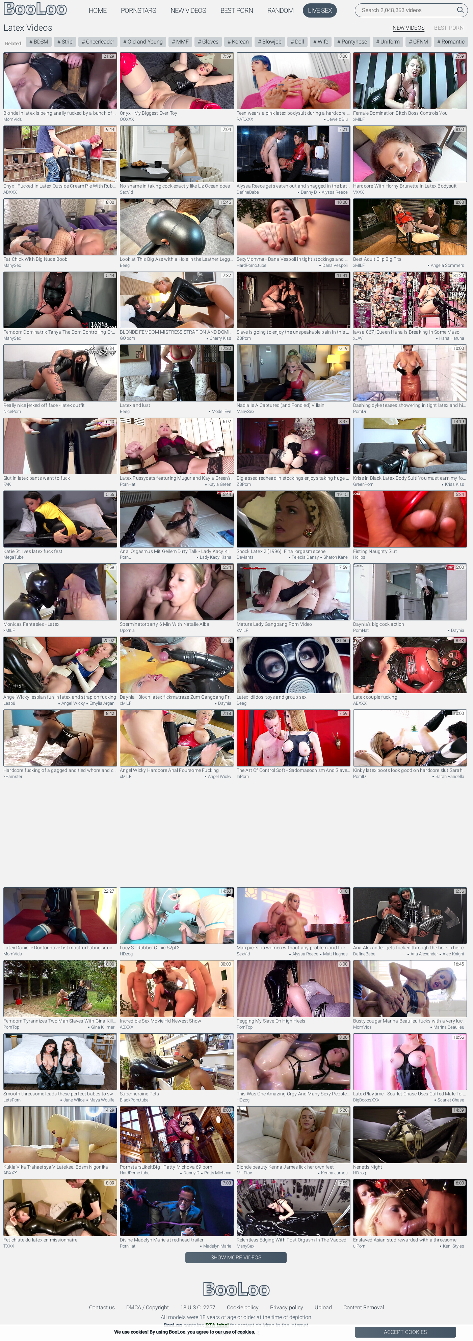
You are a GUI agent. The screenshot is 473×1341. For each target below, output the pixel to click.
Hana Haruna (451, 338)
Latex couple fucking (410, 668)
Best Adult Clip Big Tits (410, 230)
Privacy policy (286, 1307)
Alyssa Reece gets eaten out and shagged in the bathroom (293, 157)
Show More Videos (236, 1257)
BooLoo (236, 1289)
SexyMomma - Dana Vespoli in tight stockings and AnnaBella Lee (293, 230)
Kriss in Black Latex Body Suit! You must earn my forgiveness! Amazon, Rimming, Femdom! (410, 449)
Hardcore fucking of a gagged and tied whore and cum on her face (60, 741)
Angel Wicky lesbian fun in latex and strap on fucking (60, 668)
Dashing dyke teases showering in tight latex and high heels (410, 376)
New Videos (188, 10)
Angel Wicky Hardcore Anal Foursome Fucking (177, 741)
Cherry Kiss (220, 338)
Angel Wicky (72, 703)
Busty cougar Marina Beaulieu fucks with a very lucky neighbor (410, 992)
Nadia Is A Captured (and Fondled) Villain (293, 376)
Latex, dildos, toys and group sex (293, 668)
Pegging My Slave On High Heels (293, 992)
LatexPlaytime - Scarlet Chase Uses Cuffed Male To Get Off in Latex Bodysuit (410, 1065)
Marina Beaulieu (448, 1027)
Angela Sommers (447, 265)
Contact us (102, 1307)
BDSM (40, 41)
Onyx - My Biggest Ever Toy (177, 84)
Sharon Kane (335, 557)
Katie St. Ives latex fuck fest (60, 522)
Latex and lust (177, 376)
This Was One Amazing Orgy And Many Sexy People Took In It (293, 1065)
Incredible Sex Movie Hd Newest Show (177, 992)
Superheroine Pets (177, 1065)
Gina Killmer (102, 1027)
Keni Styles (453, 1246)
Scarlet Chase (450, 1100)
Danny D (308, 192)
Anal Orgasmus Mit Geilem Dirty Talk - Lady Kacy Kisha (177, 522)
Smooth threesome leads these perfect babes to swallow (60, 1065)
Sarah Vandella (449, 776)
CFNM (420, 41)
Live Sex (320, 10)
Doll (299, 41)
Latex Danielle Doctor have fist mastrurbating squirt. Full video (60, 919)
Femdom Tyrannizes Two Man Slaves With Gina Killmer (60, 992)
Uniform (389, 41)
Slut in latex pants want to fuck (60, 449)
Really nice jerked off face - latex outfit (60, 376)
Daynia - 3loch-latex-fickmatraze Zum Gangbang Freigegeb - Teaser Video (177, 668)
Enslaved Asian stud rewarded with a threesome (410, 1210)
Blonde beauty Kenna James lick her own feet (293, 1138)
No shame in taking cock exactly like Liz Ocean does (177, 157)
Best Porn (236, 10)
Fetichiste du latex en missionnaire (60, 1210)
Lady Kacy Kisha (215, 557)
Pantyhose (353, 41)
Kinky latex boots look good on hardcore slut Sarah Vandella (410, 741)
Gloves (209, 41)
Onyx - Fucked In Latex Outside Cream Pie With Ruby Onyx (60, 157)
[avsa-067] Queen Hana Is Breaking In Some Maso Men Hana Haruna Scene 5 (410, 303)
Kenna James (334, 1173)
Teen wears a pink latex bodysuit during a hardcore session (293, 84)
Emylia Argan (101, 703)
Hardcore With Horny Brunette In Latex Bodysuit (410, 157)
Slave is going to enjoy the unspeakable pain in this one (293, 303)
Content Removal (363, 1307)
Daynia (457, 630)
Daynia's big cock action (410, 595)
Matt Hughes (335, 954)
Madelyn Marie (216, 1246)
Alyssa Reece (334, 192)
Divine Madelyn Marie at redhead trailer (177, 1210)
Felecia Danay (305, 557)
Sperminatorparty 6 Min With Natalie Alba (177, 595)
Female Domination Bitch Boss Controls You (410, 84)
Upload (323, 1307)
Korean (240, 41)
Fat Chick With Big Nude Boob (60, 230)
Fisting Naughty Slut (410, 522)
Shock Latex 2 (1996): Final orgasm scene (293, 522)
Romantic (452, 41)
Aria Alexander (424, 954)
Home (97, 10)
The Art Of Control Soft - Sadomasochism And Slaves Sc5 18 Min (293, 741)
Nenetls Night (410, 1138)
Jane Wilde (73, 1100)
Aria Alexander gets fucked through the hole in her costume (410, 919)
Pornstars (138, 10)
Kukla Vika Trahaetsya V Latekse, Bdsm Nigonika (60, 1138)
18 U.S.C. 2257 (197, 1307)
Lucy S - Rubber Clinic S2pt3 (177, 919)
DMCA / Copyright (147, 1307)
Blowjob (271, 41)
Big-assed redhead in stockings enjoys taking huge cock (293, 449)
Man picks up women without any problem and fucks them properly (293, 919)
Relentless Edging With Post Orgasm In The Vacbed (293, 1210)
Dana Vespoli (334, 265)
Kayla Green (219, 484)
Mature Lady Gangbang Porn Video (293, 595)
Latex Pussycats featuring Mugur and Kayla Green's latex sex (177, 449)
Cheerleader (99, 41)
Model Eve (221, 411)
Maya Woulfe (101, 1100)
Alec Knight (453, 954)
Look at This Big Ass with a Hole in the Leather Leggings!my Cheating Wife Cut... (177, 230)
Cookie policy (243, 1307)
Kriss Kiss (454, 484)
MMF (182, 41)
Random (280, 10)
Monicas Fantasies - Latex (60, 595)
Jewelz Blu (337, 119)
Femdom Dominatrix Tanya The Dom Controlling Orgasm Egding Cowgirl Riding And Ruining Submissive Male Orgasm (60, 303)
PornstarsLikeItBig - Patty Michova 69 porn (177, 1138)
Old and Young (144, 41)
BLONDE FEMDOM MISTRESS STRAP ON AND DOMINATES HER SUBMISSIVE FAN (177, 303)
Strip (66, 41)
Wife (322, 41)
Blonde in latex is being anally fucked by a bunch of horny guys (60, 84)
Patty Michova (217, 1173)
